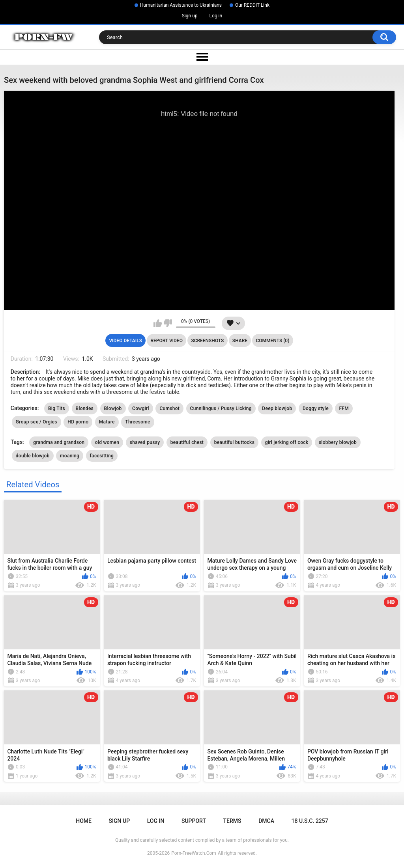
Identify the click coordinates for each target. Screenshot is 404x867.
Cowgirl (140, 408)
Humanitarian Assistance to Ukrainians (181, 5)
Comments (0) (272, 340)
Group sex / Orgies (36, 422)
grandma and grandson (58, 442)
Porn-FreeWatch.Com (193, 853)
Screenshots (207, 340)
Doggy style (316, 408)
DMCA (266, 821)
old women (107, 442)
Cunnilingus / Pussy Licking (221, 408)
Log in (216, 16)
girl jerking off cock (287, 442)
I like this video (157, 323)
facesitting (102, 456)
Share (239, 340)
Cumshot (169, 408)
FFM (344, 408)
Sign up (190, 16)
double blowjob (33, 456)
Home (84, 821)
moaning (69, 456)
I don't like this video (168, 323)
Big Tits (56, 408)
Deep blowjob (277, 408)
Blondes (85, 408)
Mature (107, 422)
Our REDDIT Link (252, 5)
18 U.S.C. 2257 (310, 821)
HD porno (77, 422)
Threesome (137, 422)
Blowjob (113, 408)
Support (193, 821)
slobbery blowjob (338, 442)
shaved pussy (145, 442)
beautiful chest (187, 442)
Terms (232, 821)
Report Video (166, 340)
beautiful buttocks (234, 442)
